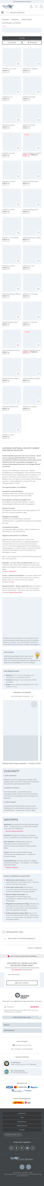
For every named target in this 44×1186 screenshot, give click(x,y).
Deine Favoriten (36, 6)
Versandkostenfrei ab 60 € (22, 1)
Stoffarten (15, 19)
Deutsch (15, 1166)
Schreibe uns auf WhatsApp (22, 1049)
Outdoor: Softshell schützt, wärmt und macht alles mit (20, 449)
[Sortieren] (12, 42)
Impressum (22, 1113)
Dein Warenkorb (41, 6)
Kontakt (22, 1130)
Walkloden (12, 571)
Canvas (11, 582)
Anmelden (31, 6)
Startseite (5, 19)
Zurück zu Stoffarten (35, 948)
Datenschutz (22, 1121)
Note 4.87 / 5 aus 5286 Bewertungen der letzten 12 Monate (22, 1001)
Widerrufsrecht (22, 1125)
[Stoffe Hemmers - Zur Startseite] (21, 1159)
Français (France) (28, 1166)
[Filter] (22, 38)
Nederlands (22, 1165)
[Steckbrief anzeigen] (32, 42)
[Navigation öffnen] (2, 12)
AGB (22, 1117)
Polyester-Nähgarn (11, 867)
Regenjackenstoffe (15, 592)
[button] (18, 64)
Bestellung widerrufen (12, 1134)
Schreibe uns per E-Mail (22, 1045)
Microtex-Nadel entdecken (14, 831)
